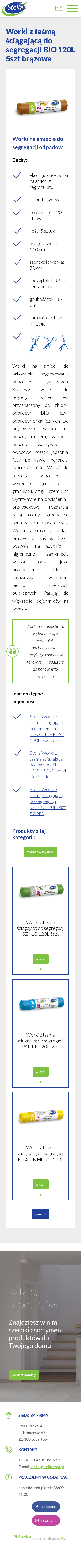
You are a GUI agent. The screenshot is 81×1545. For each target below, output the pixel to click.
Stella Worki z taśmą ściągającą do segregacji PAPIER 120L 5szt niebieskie (48, 770)
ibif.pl (63, 1538)
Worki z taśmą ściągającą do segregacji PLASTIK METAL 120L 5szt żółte (40, 1158)
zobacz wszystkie (40, 857)
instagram (48, 1525)
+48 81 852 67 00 (47, 1460)
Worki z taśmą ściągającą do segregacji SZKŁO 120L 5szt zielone (40, 933)
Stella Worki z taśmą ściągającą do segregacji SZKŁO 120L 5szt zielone (48, 806)
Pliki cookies (23, 1536)
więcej (40, 964)
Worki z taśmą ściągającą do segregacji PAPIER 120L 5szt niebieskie (40, 1046)
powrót (40, 1219)
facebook (48, 1512)
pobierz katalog (24, 1380)
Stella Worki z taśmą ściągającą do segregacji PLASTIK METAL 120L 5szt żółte (47, 733)
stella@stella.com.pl (47, 1466)
